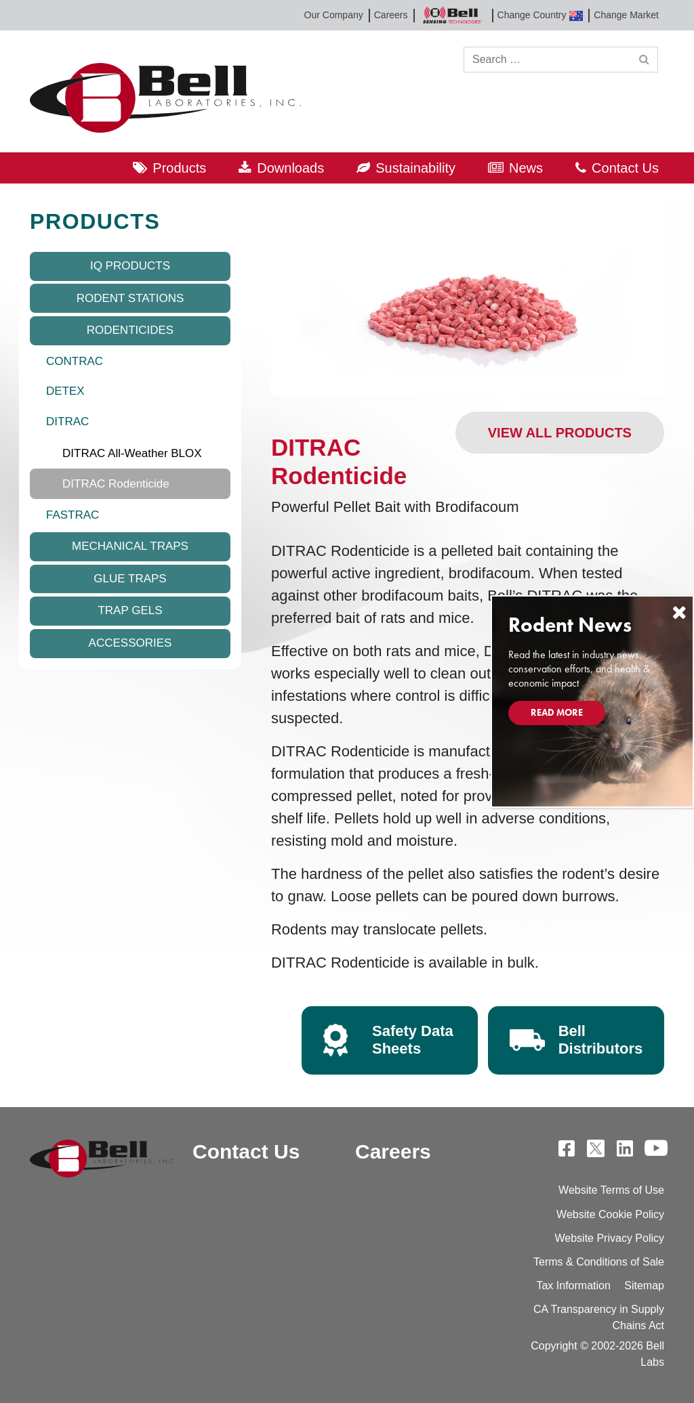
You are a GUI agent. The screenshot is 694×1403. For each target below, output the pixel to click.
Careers (391, 14)
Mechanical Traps (130, 546)
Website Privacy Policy (609, 1238)
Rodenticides (130, 330)
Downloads (290, 167)
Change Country (540, 15)
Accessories (130, 642)
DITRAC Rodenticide (115, 483)
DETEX (65, 391)
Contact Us (625, 167)
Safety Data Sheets (412, 1039)
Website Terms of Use (611, 1190)
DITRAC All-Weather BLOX (132, 453)
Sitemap (644, 1285)
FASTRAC (72, 515)
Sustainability (415, 167)
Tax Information (573, 1285)
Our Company (333, 14)
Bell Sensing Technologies (453, 15)
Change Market (626, 14)
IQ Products (130, 265)
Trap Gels (130, 610)
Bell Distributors (600, 1039)
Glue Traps (130, 578)
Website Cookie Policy (610, 1214)
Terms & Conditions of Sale (598, 1262)
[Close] (679, 612)
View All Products (560, 432)
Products (179, 167)
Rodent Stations (130, 298)
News (526, 167)
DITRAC (67, 421)
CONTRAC (74, 361)
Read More (557, 712)
